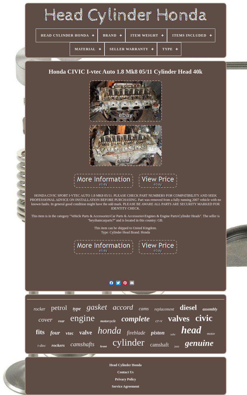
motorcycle (108, 321)
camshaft (159, 345)
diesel (188, 307)
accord (123, 307)
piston (158, 333)
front (103, 346)
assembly (209, 309)
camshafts (83, 344)
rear (61, 321)
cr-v (158, 321)
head (191, 330)
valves (179, 318)
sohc (172, 334)
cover (46, 319)
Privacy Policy (125, 379)
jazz (176, 346)
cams (144, 308)
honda (109, 330)
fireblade (136, 333)
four (55, 333)
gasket (97, 307)
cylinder (128, 342)
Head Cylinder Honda (125, 365)
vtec (70, 333)
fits (40, 332)
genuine (199, 343)
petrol (59, 307)
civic (203, 318)
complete (135, 319)
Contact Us (125, 372)
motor (211, 334)
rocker (39, 309)
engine (82, 318)
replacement (164, 309)
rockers (58, 345)
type (77, 308)
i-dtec (41, 345)
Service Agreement (125, 386)
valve (85, 332)
